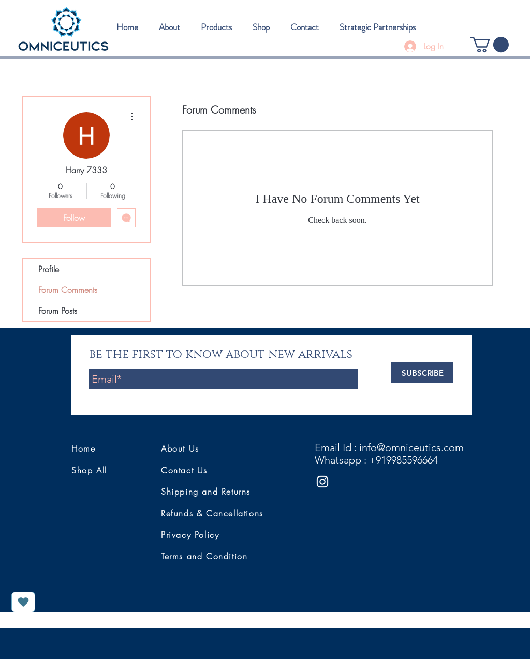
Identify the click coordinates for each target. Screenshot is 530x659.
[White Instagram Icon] (322, 481)
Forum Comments (67, 290)
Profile (48, 269)
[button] (489, 44)
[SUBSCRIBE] (422, 372)
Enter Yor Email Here (122, 360)
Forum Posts (57, 310)
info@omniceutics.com (411, 447)
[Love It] (23, 602)
